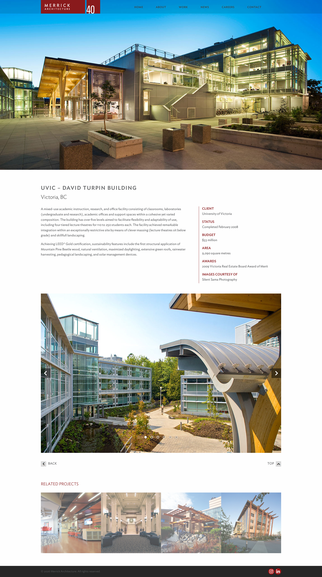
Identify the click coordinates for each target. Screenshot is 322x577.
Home (138, 7)
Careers (228, 7)
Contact (254, 7)
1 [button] (146, 437)
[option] (161, 373)
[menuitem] (142, 7)
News (205, 7)
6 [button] (176, 437)
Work (183, 7)
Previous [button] (46, 373)
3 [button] (158, 437)
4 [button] (164, 437)
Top (274, 463)
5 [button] (170, 437)
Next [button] (276, 373)
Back (49, 463)
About (161, 7)
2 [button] (152, 437)
